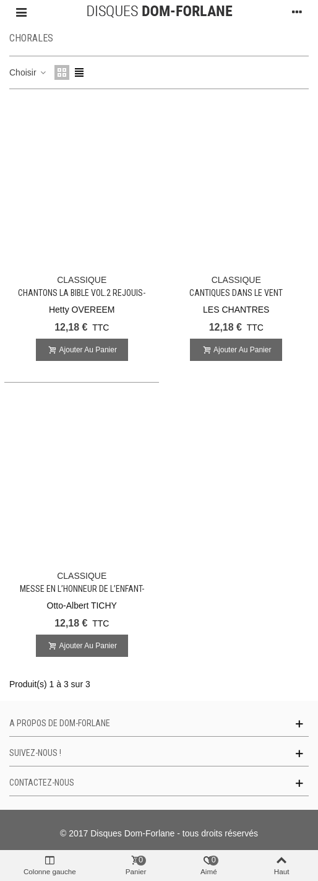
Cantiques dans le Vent (236, 293)
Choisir (28, 72)
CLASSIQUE (81, 280)
